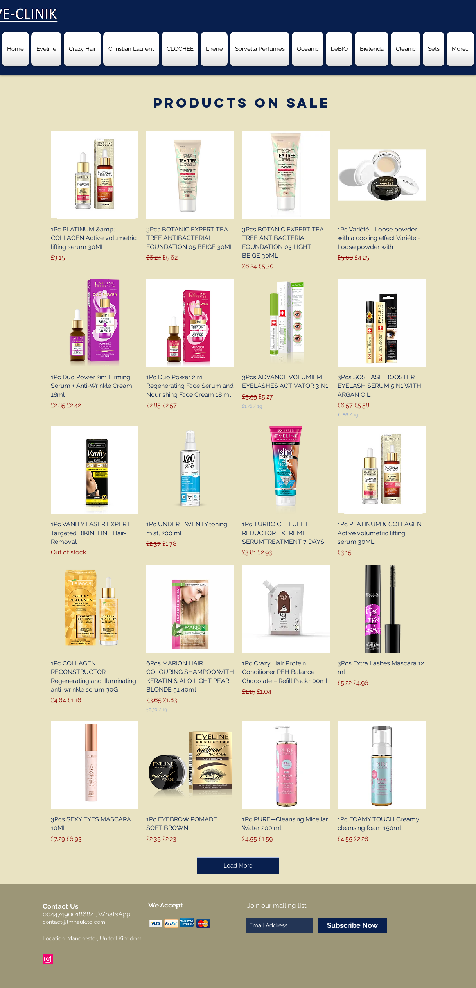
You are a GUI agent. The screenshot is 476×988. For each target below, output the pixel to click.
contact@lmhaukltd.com (74, 922)
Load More (238, 865)
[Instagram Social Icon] (48, 959)
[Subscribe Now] (352, 925)
